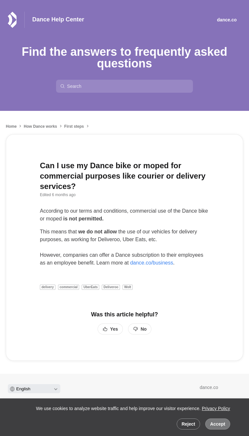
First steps (74, 126)
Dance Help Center (58, 19)
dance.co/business (151, 262)
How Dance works (40, 126)
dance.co (209, 387)
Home (11, 126)
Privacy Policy (216, 408)
